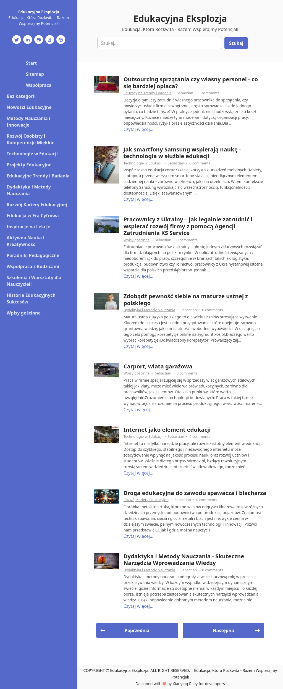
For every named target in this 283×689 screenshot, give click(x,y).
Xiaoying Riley (185, 683)
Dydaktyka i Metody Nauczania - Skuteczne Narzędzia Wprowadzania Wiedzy (184, 559)
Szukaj (236, 43)
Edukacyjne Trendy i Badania (38, 176)
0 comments (208, 92)
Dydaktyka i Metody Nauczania (29, 190)
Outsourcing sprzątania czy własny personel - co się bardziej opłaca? (191, 82)
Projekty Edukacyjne (29, 165)
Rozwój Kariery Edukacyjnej (37, 204)
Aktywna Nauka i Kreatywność (25, 241)
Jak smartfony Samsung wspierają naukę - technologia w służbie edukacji (182, 152)
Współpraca (39, 85)
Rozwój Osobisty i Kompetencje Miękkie (30, 139)
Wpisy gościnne (24, 313)
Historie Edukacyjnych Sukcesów (31, 298)
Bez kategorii (21, 96)
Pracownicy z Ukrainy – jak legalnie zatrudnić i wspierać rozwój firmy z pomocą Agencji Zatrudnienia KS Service (188, 226)
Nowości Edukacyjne (29, 107)
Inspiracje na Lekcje (28, 227)
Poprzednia (125, 630)
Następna (236, 630)
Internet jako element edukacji (167, 429)
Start (31, 63)
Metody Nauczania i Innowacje (28, 121)
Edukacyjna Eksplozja (38, 11)
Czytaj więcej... (138, 129)
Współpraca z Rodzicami (33, 266)
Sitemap (35, 74)
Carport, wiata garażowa (158, 366)
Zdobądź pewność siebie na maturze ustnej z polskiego (186, 299)
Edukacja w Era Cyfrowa (33, 216)
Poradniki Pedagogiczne (33, 255)
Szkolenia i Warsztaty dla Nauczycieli (34, 280)
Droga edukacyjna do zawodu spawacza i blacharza (195, 493)
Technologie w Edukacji (32, 154)
